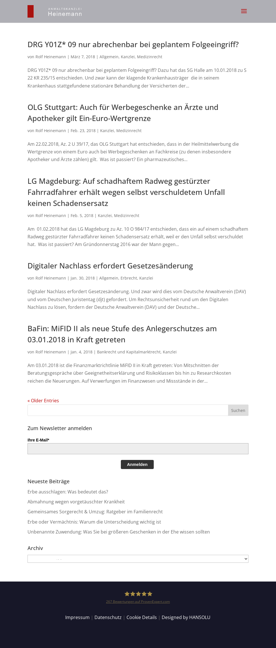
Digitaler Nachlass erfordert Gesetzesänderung (110, 266)
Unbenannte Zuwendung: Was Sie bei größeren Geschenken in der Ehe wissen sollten (119, 532)
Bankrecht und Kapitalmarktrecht (129, 352)
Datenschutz (108, 617)
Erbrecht (129, 278)
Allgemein (109, 56)
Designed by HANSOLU (186, 617)
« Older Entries (43, 400)
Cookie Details (142, 617)
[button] (243, 15)
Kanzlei (128, 56)
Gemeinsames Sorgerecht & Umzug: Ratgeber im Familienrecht (95, 512)
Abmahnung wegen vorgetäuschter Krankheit (76, 502)
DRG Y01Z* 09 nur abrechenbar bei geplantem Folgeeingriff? (133, 44)
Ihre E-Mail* (38, 440)
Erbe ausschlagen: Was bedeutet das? (68, 492)
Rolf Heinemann (50, 56)
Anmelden (137, 464)
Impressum (77, 617)
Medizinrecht (149, 56)
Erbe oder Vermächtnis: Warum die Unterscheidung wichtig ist (94, 522)
